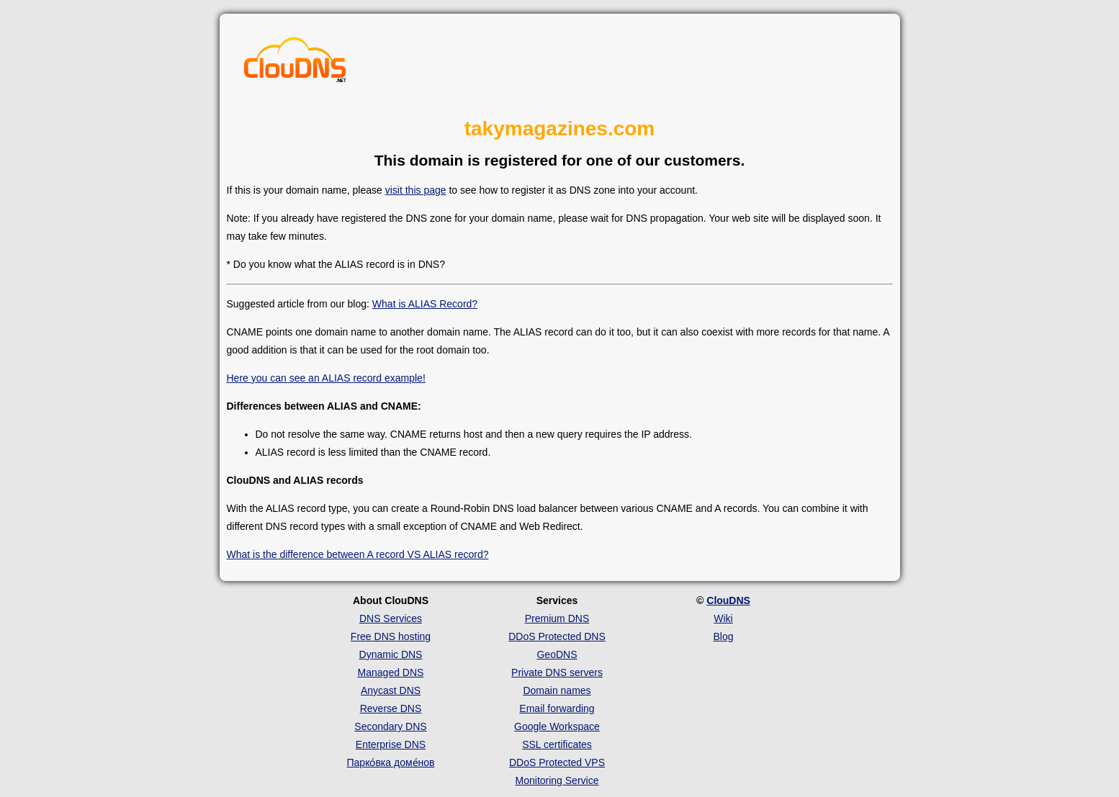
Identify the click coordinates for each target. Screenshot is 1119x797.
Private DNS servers (557, 672)
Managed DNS (391, 672)
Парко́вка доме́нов (391, 762)
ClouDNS (728, 600)
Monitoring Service (557, 780)
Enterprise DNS (391, 744)
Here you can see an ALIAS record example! (326, 378)
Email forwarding (556, 708)
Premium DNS (557, 618)
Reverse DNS (391, 708)
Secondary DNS (390, 726)
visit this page (415, 190)
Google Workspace (557, 726)
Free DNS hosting (391, 636)
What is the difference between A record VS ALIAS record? (358, 554)
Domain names (556, 690)
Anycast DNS (391, 690)
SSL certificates (557, 744)
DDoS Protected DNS (557, 636)
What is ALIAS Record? (424, 304)
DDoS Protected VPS (557, 762)
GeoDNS (556, 654)
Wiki (723, 618)
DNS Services (390, 618)
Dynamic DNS (391, 654)
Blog (723, 636)
